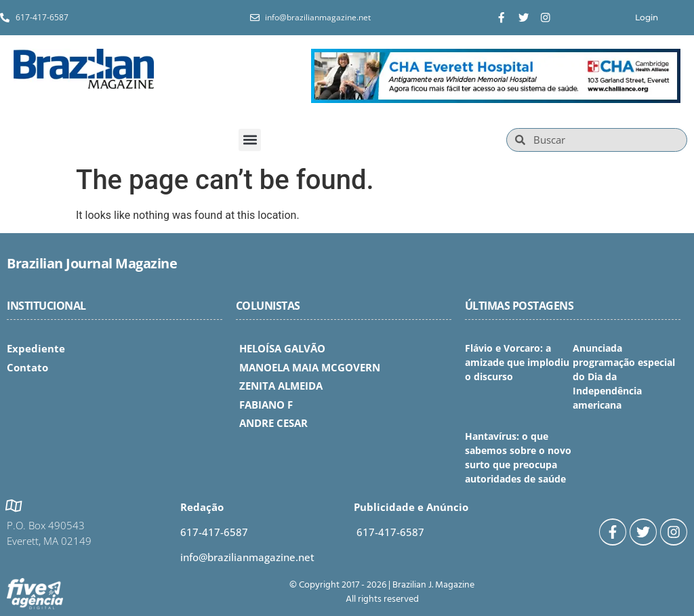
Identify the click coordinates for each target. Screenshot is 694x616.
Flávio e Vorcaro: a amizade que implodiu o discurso (517, 362)
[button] (250, 140)
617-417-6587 (214, 532)
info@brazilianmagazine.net (247, 557)
